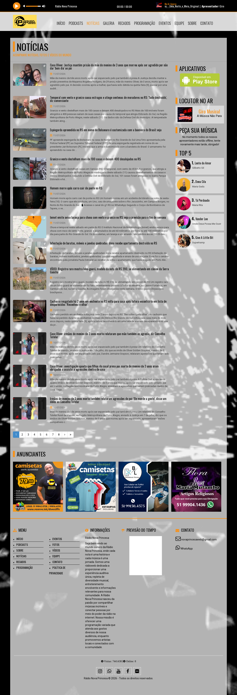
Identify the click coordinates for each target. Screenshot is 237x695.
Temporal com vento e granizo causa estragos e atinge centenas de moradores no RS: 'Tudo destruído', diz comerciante (108, 99)
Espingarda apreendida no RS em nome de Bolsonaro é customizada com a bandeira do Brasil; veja (105, 130)
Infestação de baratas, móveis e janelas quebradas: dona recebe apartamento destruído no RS (103, 243)
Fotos (55, 544)
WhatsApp (187, 548)
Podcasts (76, 23)
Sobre (192, 23)
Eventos (165, 23)
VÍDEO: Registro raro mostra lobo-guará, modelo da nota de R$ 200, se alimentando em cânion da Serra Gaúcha (109, 270)
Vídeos (56, 550)
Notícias (93, 23)
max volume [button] (43, 6)
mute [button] (24, 6)
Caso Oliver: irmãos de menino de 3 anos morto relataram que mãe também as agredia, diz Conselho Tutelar (107, 335)
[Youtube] (118, 671)
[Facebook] (128, 671)
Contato (206, 23)
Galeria (108, 23)
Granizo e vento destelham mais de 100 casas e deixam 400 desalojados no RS (95, 159)
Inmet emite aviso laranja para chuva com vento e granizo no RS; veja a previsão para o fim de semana (108, 217)
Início (61, 23)
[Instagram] (100, 671)
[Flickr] (137, 671)
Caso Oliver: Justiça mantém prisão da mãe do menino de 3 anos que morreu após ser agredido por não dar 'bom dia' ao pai (109, 67)
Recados (124, 23)
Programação (144, 23)
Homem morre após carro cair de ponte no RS (76, 188)
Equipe (179, 23)
